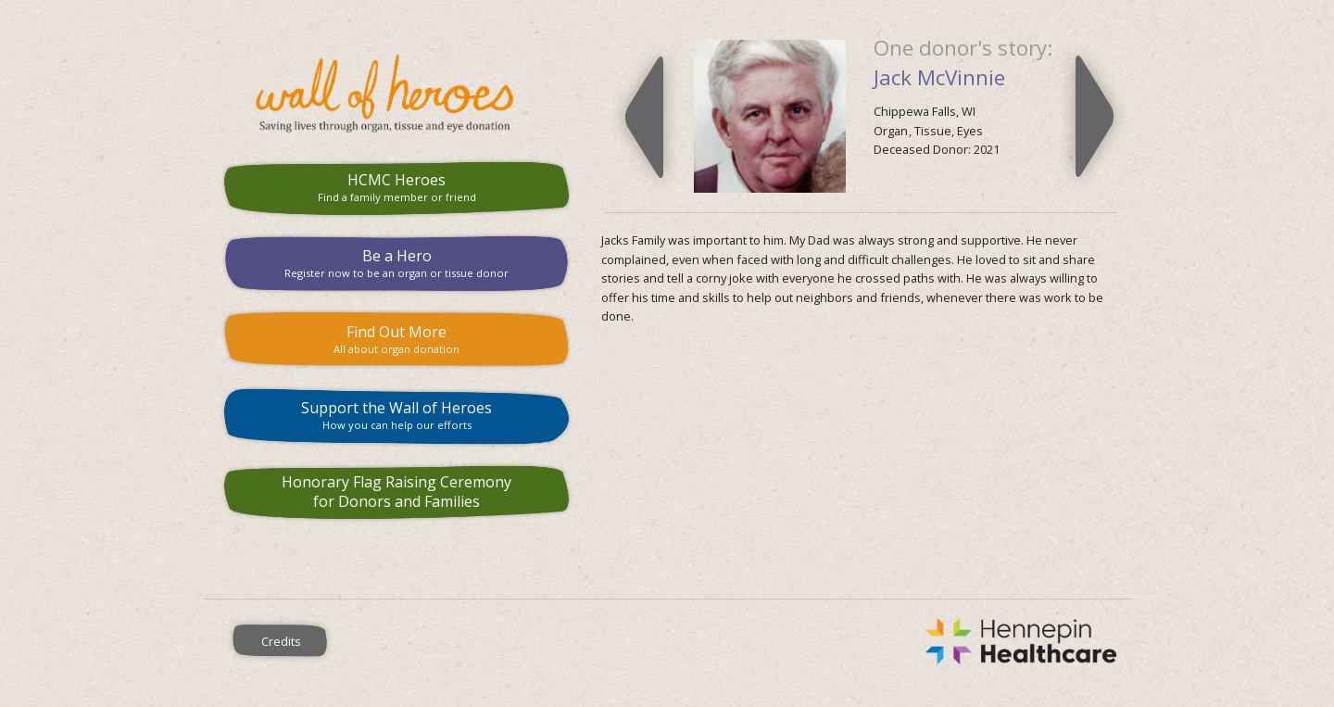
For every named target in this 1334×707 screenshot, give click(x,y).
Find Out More (397, 339)
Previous (644, 117)
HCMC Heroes (397, 187)
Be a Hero (397, 263)
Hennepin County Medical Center (744, 641)
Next (1094, 117)
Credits (281, 641)
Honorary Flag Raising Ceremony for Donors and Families (396, 491)
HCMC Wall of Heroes (397, 93)
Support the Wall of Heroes (397, 415)
